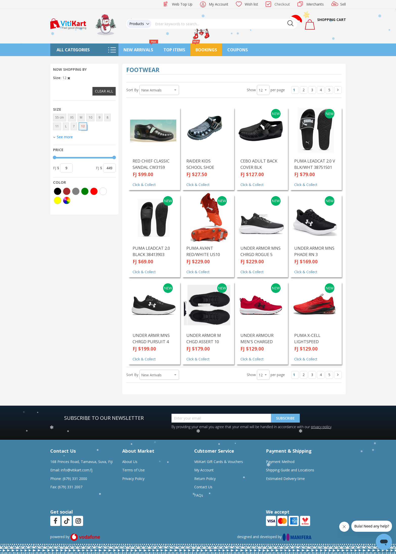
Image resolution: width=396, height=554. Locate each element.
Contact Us (203, 486)
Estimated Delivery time (285, 478)
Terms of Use (133, 470)
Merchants (315, 4)
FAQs (198, 495)
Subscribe (285, 418)
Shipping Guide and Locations (290, 470)
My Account (218, 4)
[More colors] (66, 200)
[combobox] (224, 24)
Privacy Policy (133, 478)
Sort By (132, 89)
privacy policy (321, 426)
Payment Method (280, 461)
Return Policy (205, 478)
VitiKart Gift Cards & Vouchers (218, 461)
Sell (343, 4)
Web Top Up (182, 4)
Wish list (251, 4)
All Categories (73, 50)
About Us (129, 461)
